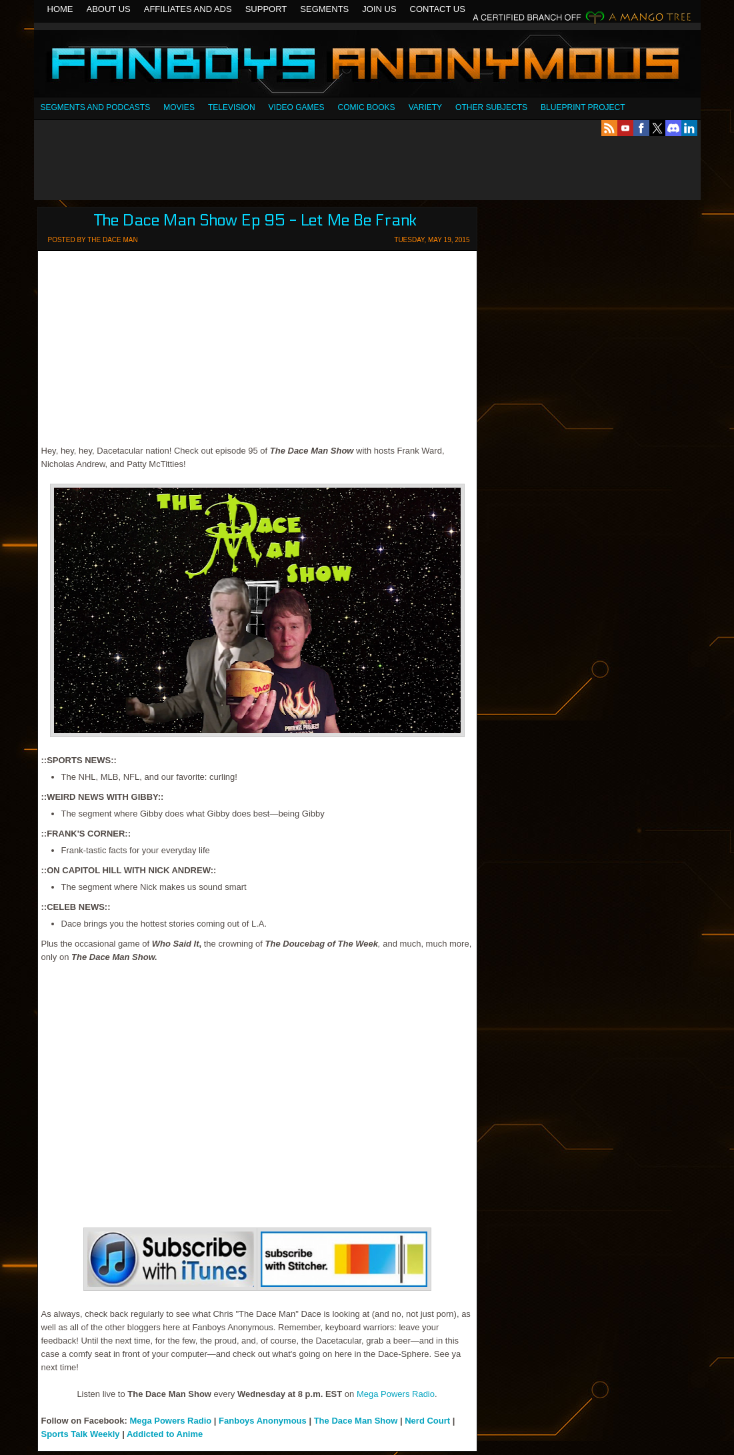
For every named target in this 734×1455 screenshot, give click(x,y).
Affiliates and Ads (188, 9)
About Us (109, 9)
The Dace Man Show (356, 1421)
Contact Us (437, 9)
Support (266, 9)
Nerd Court (427, 1421)
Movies (179, 107)
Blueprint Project (583, 107)
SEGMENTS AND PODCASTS (96, 107)
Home (60, 9)
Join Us (379, 9)
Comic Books (366, 107)
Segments (324, 9)
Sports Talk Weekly (82, 1434)
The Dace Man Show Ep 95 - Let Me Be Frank (255, 220)
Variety (425, 107)
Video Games (297, 107)
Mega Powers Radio (396, 1394)
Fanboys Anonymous (367, 65)
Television (231, 107)
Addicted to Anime (165, 1434)
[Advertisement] (367, 168)
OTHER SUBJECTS (491, 107)
